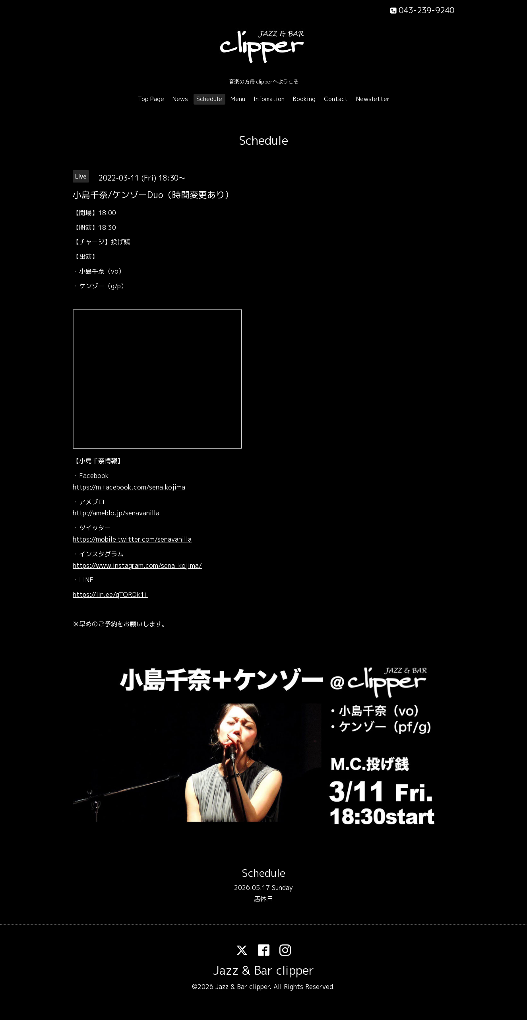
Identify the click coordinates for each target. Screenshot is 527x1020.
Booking (304, 99)
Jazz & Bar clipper (263, 970)
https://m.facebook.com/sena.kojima (129, 487)
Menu (238, 99)
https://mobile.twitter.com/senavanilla (132, 539)
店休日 (263, 898)
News (180, 99)
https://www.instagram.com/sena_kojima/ (137, 565)
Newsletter (373, 99)
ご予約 (107, 624)
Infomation (269, 99)
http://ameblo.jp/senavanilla (116, 513)
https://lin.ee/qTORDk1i (110, 594)
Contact (336, 99)
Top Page (151, 99)
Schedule (209, 99)
